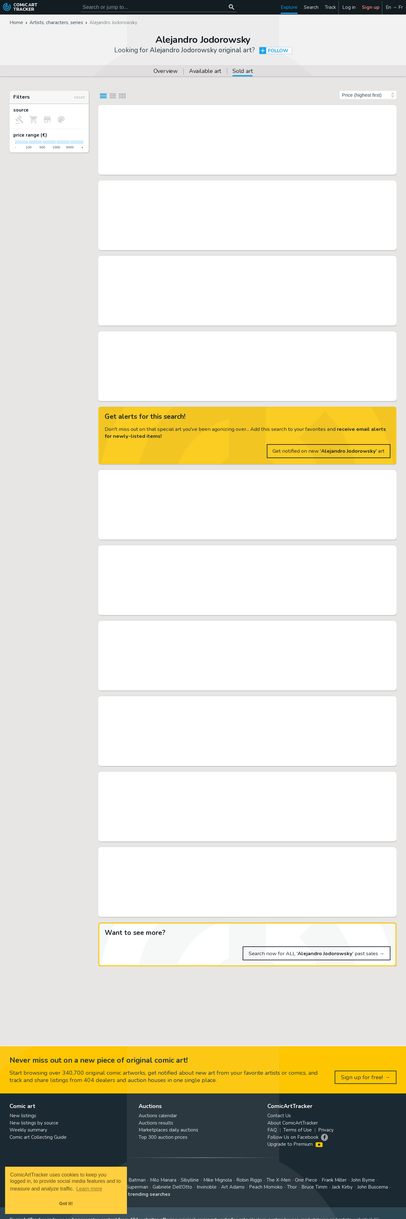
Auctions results (156, 1123)
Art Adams (233, 1187)
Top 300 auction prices (163, 1137)
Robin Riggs (249, 1180)
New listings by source (34, 1123)
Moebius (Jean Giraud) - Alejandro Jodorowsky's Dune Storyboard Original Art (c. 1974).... (240, 337)
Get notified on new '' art (328, 451)
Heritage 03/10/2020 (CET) (175, 245)
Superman (137, 1187)
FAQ (272, 1130)
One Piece (306, 1180)
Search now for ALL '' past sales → (317, 953)
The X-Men (278, 1180)
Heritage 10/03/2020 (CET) (175, 396)
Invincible (207, 1187)
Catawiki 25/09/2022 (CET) (174, 685)
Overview (166, 71)
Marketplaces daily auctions (168, 1130)
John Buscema (372, 1187)
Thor (292, 1187)
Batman (137, 1180)
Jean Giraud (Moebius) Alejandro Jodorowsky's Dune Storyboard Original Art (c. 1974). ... (240, 261)
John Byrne (363, 1180)
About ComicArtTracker (292, 1123)
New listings (23, 1115)
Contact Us (279, 1115)
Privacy (326, 1130)
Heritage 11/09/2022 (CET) (175, 320)
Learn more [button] (89, 1188)
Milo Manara (163, 1180)
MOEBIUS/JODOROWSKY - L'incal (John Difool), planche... (220, 110)
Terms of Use (297, 1130)
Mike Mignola (217, 1180)
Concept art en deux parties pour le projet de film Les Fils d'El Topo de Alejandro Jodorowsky (240, 777)
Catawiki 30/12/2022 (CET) (174, 761)
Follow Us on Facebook (292, 1137)
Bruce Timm (314, 1187)
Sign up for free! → (365, 1077)
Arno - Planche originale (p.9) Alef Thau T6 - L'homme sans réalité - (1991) (240, 852)
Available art (205, 71)
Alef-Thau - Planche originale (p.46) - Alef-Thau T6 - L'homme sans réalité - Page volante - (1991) (240, 701)
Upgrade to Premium (294, 1144)
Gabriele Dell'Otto (172, 1187)
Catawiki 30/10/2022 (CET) (174, 912)
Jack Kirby (342, 1187)
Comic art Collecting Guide (38, 1137)
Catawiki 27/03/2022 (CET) (174, 534)
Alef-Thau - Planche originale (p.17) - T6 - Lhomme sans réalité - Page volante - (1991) (240, 626)
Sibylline (190, 1180)
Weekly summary (28, 1130)
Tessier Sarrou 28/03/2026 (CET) (180, 169)
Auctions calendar (158, 1115)
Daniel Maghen (163, 610)
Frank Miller (334, 1180)
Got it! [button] (66, 1203)
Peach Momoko (266, 1187)
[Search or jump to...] (231, 7)
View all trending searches (138, 1194)
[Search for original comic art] (159, 7)
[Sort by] (367, 95)
